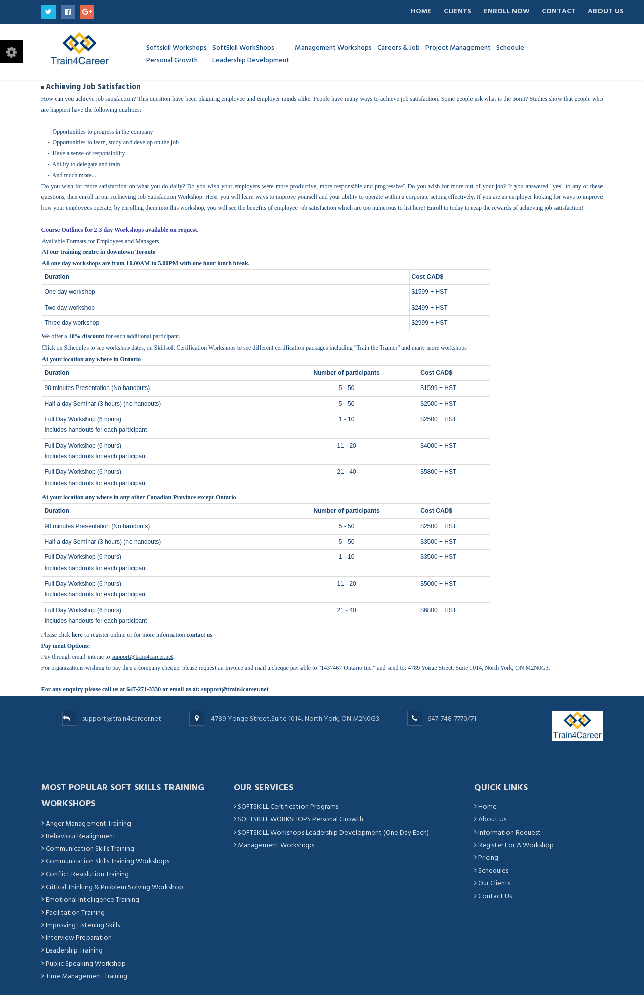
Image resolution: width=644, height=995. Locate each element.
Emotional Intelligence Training (92, 899)
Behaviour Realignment (81, 836)
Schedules (76, 347)
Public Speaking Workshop (86, 963)
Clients (457, 11)
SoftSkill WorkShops (250, 53)
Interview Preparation (79, 937)
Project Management (458, 46)
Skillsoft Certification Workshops (195, 347)
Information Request (509, 832)
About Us (606, 11)
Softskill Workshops (176, 53)
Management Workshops (333, 46)
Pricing (488, 857)
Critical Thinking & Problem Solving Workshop (114, 887)
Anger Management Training (88, 823)
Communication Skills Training (90, 848)
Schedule (510, 46)
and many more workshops (434, 347)
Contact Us (495, 896)
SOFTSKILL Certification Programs (288, 806)
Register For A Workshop (516, 845)
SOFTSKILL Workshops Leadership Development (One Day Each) (333, 832)
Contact (559, 11)
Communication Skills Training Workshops (107, 861)
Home (421, 11)
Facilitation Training (75, 912)
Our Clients (494, 883)
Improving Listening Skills (83, 925)
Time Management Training (86, 976)
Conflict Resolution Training (87, 874)
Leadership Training (74, 950)
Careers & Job (398, 46)
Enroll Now (507, 11)
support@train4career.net (235, 689)
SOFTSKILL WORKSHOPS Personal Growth (300, 819)
